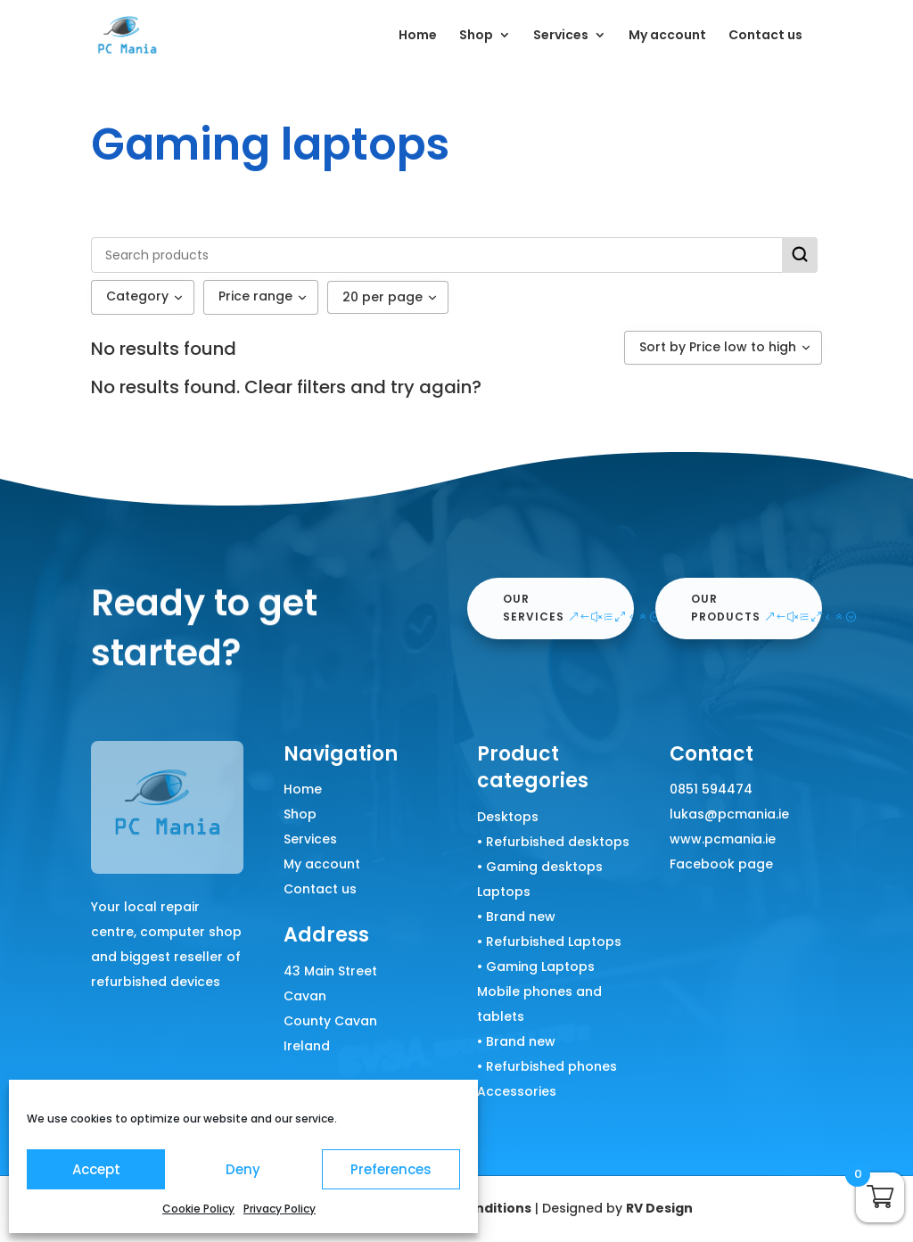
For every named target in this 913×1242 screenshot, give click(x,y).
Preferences (391, 1169)
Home (418, 36)
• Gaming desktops (540, 867)
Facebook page (721, 864)
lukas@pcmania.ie (729, 814)
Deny (243, 1169)
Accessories (516, 1091)
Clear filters (295, 386)
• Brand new (516, 916)
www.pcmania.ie (723, 839)
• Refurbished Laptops (549, 941)
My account (667, 36)
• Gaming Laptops (536, 966)
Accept (96, 1169)
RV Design (659, 1208)
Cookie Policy (198, 1208)
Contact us (765, 36)
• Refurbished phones (547, 1066)
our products (726, 607)
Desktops (508, 817)
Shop (476, 36)
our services (533, 607)
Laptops (504, 892)
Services (560, 36)
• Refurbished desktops (553, 842)
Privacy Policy (279, 1208)
